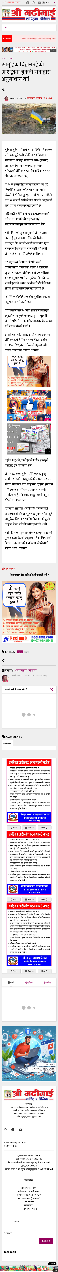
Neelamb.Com (33, 1265)
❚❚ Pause (29, 828)
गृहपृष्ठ (3, 58)
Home (16, 1221)
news (10, 58)
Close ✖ (52, 1264)
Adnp (53, 50)
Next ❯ (44, 828)
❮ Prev (14, 828)
